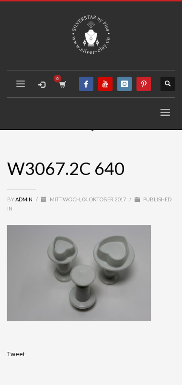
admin (24, 199)
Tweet (16, 354)
